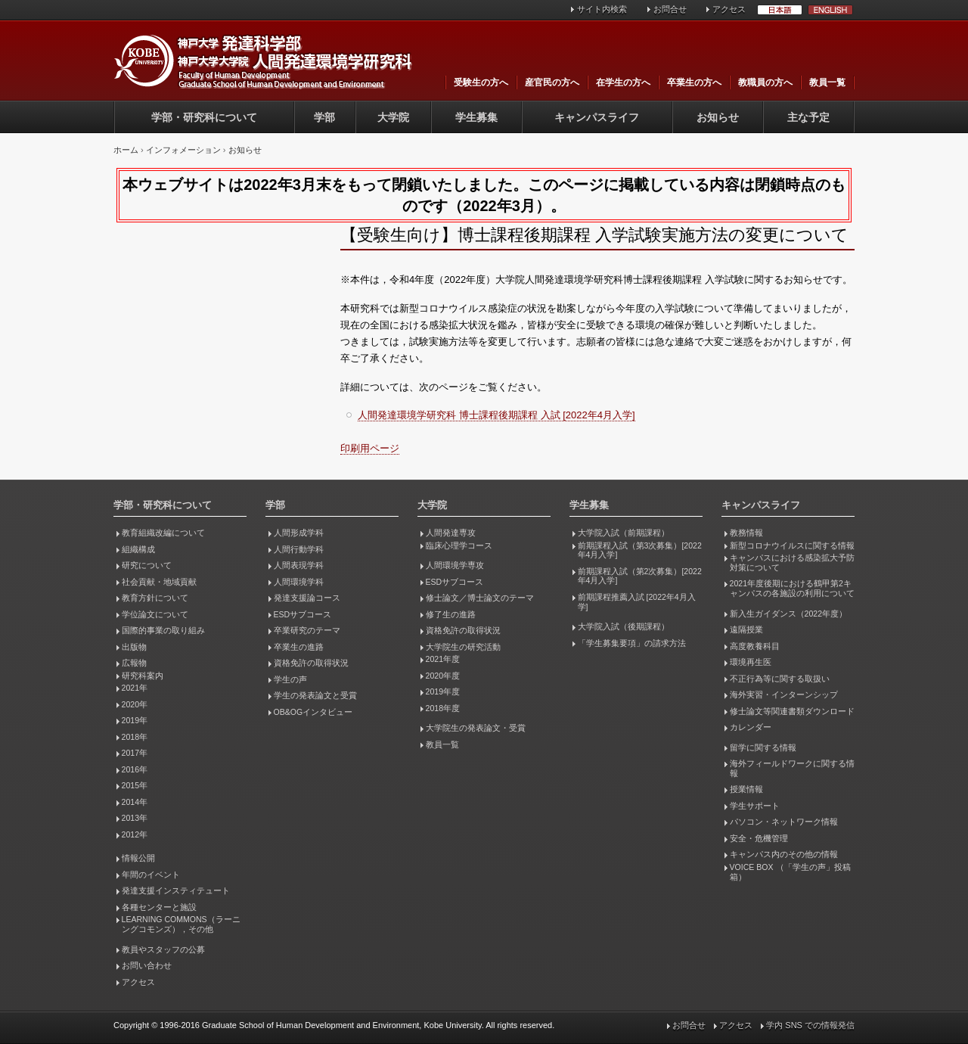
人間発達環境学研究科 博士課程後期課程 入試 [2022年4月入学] (496, 415)
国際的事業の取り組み (163, 630)
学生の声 (290, 679)
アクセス (729, 9)
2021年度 (443, 658)
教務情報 (746, 532)
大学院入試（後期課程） (623, 626)
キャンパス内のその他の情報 (784, 854)
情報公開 (138, 857)
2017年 (134, 752)
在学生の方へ (623, 82)
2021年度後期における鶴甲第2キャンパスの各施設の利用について (792, 588)
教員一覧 (827, 82)
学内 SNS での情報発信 (810, 1025)
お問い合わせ (147, 965)
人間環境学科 (299, 581)
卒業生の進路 (299, 646)
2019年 (134, 720)
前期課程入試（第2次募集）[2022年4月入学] (640, 576)
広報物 (134, 662)
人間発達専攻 (451, 532)
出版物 (134, 646)
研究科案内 (142, 675)
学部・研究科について (204, 117)
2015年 (134, 785)
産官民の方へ (552, 82)
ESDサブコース (303, 614)
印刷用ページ (369, 448)
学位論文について (155, 614)
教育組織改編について (163, 532)
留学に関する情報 (763, 747)
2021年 (134, 687)
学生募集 (476, 117)
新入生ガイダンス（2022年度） (788, 613)
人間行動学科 (299, 549)
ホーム (125, 149)
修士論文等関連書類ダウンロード (792, 711)
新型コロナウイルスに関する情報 (792, 545)
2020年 (134, 704)
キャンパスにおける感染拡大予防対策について (792, 562)
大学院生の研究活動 (463, 646)
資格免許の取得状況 (311, 662)
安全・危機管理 (759, 838)
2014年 (134, 801)
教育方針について (155, 597)
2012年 (134, 834)
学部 (324, 117)
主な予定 (808, 117)
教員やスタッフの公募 (163, 949)
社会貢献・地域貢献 (159, 581)
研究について (147, 565)
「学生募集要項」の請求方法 (632, 643)
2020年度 (443, 675)
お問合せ (670, 9)
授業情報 (746, 789)
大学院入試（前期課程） (623, 532)
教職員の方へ (765, 82)
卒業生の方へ (694, 82)
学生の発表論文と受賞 (315, 695)
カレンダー (750, 727)
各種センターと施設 (159, 907)
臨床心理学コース (459, 545)
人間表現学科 (299, 565)
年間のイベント (151, 874)
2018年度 (443, 708)
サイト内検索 (602, 9)
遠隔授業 (746, 629)
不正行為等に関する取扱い (780, 678)
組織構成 (138, 549)
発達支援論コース (307, 597)
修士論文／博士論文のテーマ (480, 597)
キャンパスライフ (596, 117)
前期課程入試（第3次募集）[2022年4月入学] (640, 550)
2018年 (134, 736)
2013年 (134, 817)
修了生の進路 (451, 614)
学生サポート (755, 805)
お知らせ (718, 117)
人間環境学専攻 (455, 565)
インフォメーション (183, 149)
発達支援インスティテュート (176, 890)
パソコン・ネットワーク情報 (784, 821)
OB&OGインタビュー (313, 711)
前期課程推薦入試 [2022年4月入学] (637, 601)
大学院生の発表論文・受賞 (476, 727)
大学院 (393, 117)
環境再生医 (750, 661)
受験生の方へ (481, 82)
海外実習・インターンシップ (784, 694)
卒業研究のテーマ (307, 630)
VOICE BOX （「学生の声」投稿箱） (790, 871)
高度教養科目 (755, 646)
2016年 (134, 769)
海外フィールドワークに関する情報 (792, 768)
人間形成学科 (299, 532)
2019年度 (443, 691)
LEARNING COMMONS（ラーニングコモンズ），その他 (181, 924)
